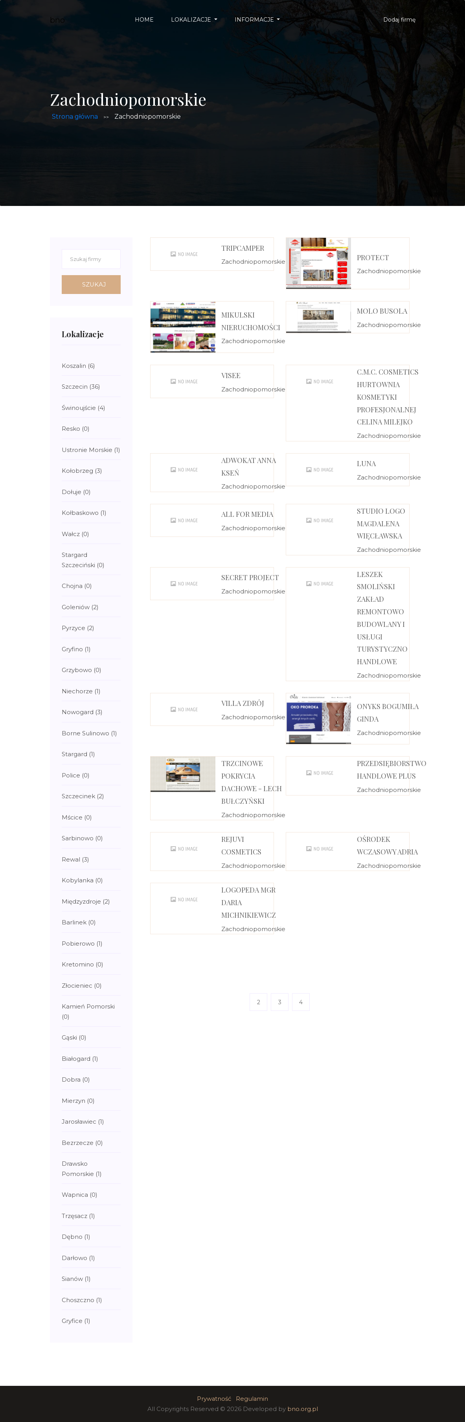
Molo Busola (382, 311)
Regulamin (252, 1399)
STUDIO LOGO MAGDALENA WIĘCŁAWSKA (381, 523)
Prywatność (214, 1399)
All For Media (247, 514)
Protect (373, 257)
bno (57, 20)
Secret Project (250, 577)
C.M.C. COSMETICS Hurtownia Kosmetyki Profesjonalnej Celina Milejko (388, 396)
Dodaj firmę (399, 19)
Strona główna (75, 116)
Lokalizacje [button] (192, 19)
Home (144, 19)
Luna (366, 463)
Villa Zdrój (242, 703)
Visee (231, 375)
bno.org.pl (302, 1409)
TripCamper (242, 248)
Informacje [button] (255, 19)
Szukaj (95, 284)
